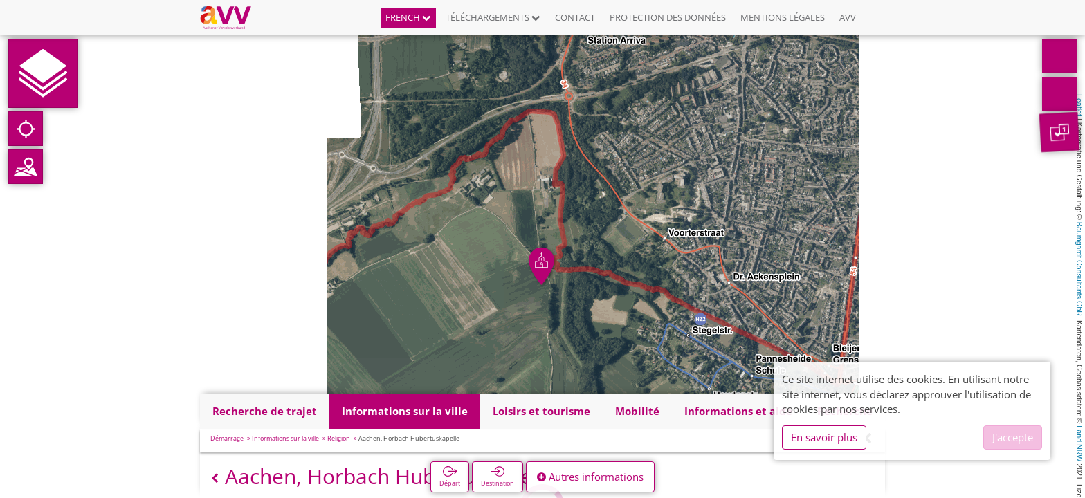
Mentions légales (782, 17)
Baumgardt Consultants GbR (1079, 269)
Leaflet (1079, 105)
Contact (575, 17)
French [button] (408, 17)
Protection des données (668, 17)
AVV (847, 17)
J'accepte (1012, 437)
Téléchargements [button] (493, 17)
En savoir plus (824, 437)
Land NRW (1079, 443)
